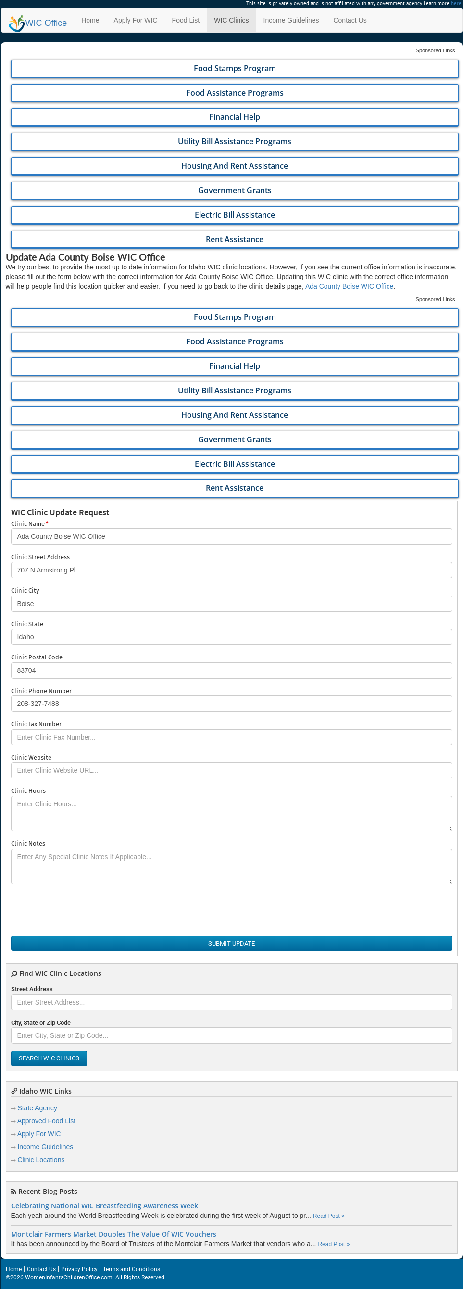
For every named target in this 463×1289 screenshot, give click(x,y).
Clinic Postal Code (37, 657)
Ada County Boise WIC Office (349, 286)
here (456, 3)
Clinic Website (31, 757)
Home (90, 20)
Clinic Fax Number (36, 724)
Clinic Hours (28, 790)
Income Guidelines (291, 20)
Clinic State (27, 624)
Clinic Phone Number (41, 690)
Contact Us (349, 20)
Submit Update (231, 943)
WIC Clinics (231, 20)
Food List (186, 20)
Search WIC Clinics (49, 1058)
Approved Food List (46, 1121)
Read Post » (329, 1216)
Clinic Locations (40, 1160)
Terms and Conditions (131, 1269)
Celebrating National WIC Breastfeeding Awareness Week (104, 1206)
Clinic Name (29, 524)
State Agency (37, 1108)
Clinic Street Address (40, 556)
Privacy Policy (79, 1269)
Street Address (32, 989)
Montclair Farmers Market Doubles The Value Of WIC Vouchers (113, 1234)
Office (38, 23)
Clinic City (25, 590)
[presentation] (84, 910)
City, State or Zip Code (41, 1022)
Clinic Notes (28, 843)
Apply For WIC (136, 20)
